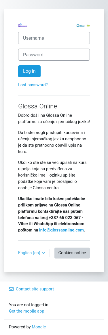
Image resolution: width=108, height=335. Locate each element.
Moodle (39, 327)
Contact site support (31, 289)
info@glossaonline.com (61, 230)
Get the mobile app (26, 311)
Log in (29, 71)
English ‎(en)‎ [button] (29, 252)
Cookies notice (72, 252)
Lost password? (33, 84)
